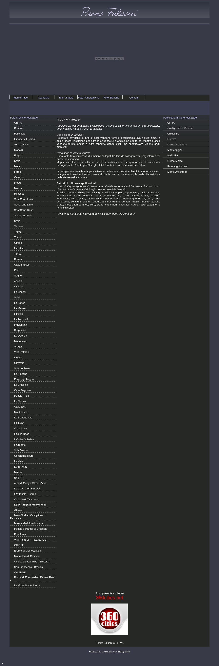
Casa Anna (20, 428)
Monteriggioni (175, 149)
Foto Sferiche (111, 97)
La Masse (19, 308)
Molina (18, 188)
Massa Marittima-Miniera (28, 523)
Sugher (18, 275)
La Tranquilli (21, 319)
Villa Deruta (21, 450)
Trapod (18, 237)
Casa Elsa (20, 406)
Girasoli (18, 510)
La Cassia (20, 401)
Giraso (18, 242)
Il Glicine (19, 423)
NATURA (172, 155)
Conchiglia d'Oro (24, 455)
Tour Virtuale (66, 97)
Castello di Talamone (26, 499)
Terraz (17, 253)
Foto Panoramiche (88, 97)
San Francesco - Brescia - (29, 567)
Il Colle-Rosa (21, 433)
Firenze (171, 139)
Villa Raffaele (21, 352)
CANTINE (20, 572)
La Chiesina (21, 384)
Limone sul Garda (24, 139)
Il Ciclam (19, 286)
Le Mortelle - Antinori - (27, 585)
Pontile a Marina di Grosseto (30, 528)
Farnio (18, 171)
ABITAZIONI (21, 144)
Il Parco (18, 313)
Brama (18, 259)
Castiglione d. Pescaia (180, 128)
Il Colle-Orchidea (24, 439)
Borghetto (19, 330)
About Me (43, 97)
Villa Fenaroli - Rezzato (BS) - (31, 539)
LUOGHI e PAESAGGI (27, 488)
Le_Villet (19, 248)
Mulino (18, 472)
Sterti (17, 220)
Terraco (18, 226)
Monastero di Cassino (27, 556)
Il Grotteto (20, 444)
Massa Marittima (176, 144)
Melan (17, 166)
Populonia (20, 534)
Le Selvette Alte (23, 417)
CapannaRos (21, 264)
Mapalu (18, 149)
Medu (17, 182)
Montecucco (21, 412)
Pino (16, 270)
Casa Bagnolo (22, 390)
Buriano (18, 128)
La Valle (18, 461)
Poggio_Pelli (21, 395)
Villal (17, 297)
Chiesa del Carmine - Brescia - (32, 561)
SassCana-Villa (23, 215)
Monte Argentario (177, 171)
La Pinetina (20, 373)
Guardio (18, 177)
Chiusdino (173, 133)
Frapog (18, 155)
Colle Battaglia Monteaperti (30, 504)
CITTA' (18, 122)
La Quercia (20, 335)
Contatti (134, 97)
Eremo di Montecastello (28, 550)
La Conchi (20, 291)
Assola (18, 281)
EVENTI (19, 477)
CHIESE (19, 545)
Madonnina (20, 341)
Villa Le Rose (21, 368)
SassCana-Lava (23, 199)
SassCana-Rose (23, 210)
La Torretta (20, 466)
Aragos (18, 346)
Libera (17, 357)
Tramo (18, 231)
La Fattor (19, 302)
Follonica (19, 133)
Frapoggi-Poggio (24, 379)
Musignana (20, 324)
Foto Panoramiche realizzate (180, 117)
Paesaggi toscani (177, 166)
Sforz (17, 160)
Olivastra (19, 362)
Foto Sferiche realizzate (24, 117)
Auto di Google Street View (30, 483)
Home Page (21, 97)
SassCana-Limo (23, 204)
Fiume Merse (175, 160)
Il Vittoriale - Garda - (26, 494)
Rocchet (19, 193)
